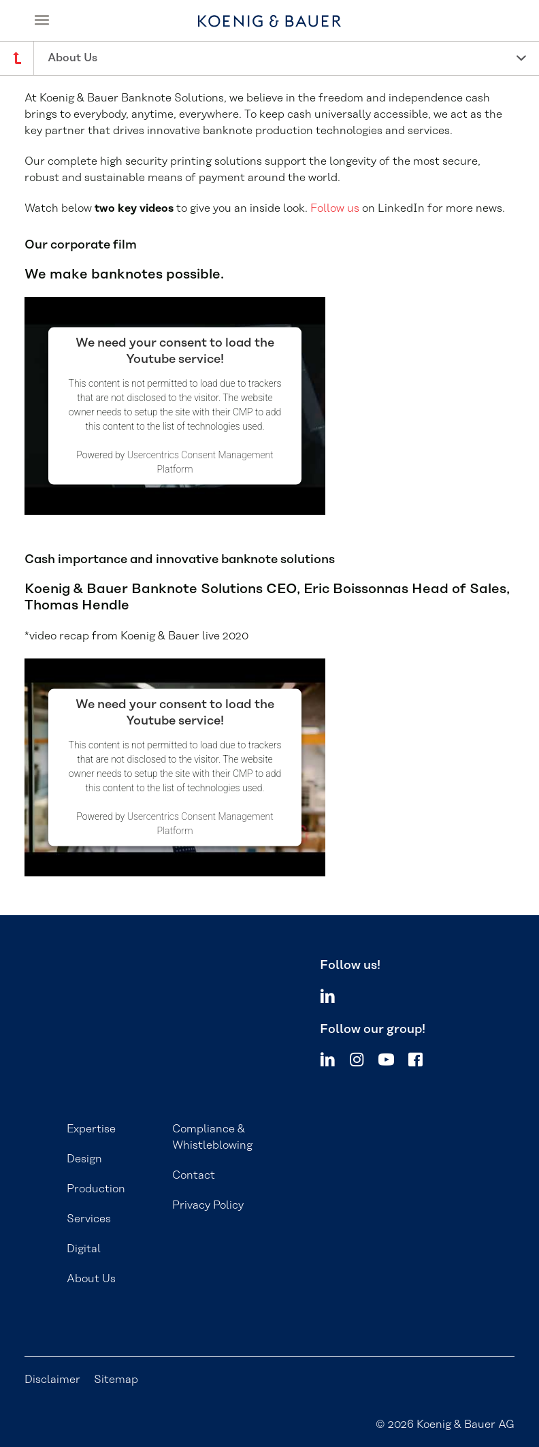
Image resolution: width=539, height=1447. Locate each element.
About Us (91, 1278)
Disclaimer (52, 1379)
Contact (193, 1175)
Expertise (91, 1129)
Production (96, 1188)
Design (84, 1159)
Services (89, 1218)
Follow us (334, 208)
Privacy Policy (208, 1205)
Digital (84, 1248)
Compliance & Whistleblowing (212, 1137)
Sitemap (116, 1379)
